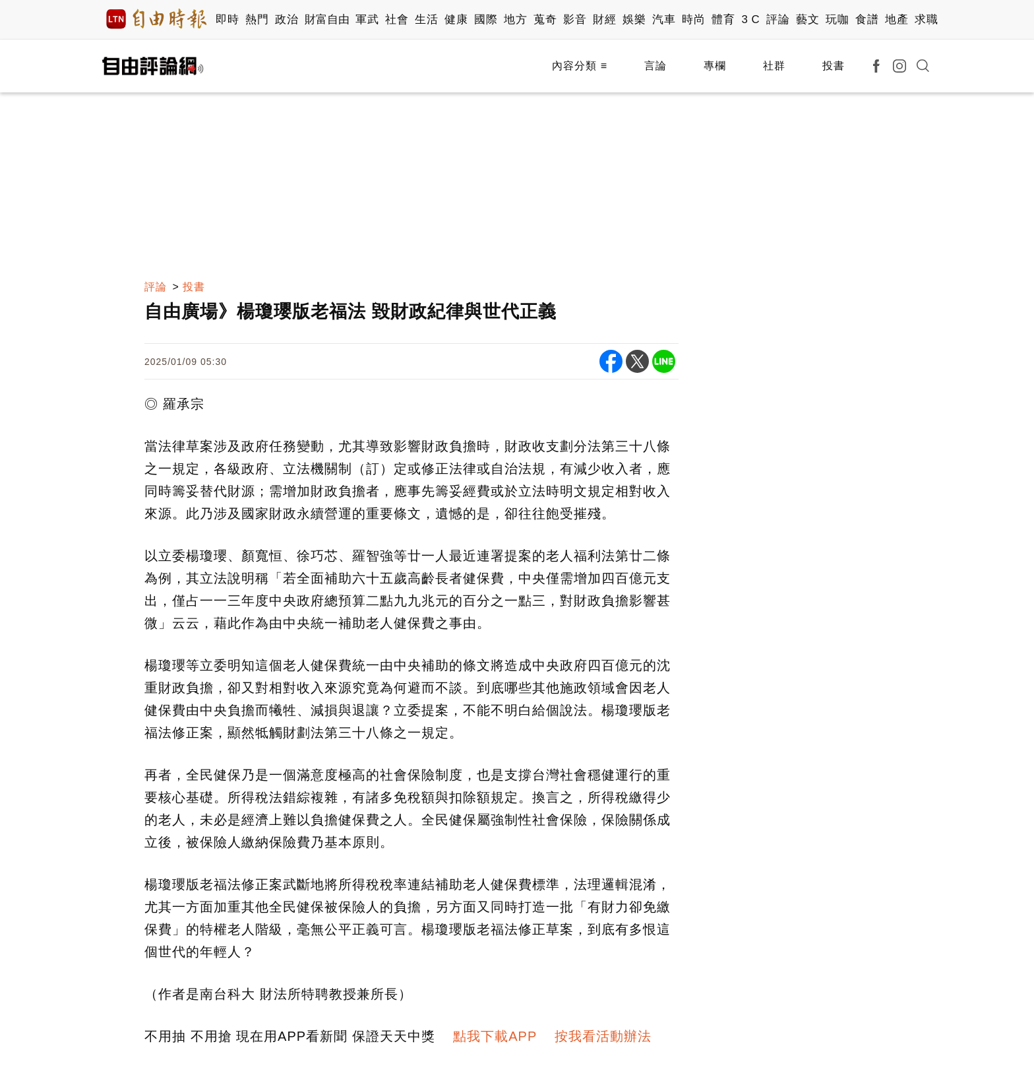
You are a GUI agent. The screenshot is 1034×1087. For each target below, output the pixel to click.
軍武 (367, 19)
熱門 (256, 19)
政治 (286, 19)
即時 (227, 19)
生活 (426, 19)
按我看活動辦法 (603, 1036)
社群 (774, 65)
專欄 (715, 65)
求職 (926, 19)
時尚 (693, 19)
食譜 (866, 19)
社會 (396, 19)
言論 (655, 65)
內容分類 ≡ (579, 65)
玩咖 (837, 19)
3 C (750, 19)
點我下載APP (495, 1036)
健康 (456, 19)
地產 (896, 19)
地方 (515, 19)
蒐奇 (545, 19)
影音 (574, 19)
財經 (604, 19)
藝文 (807, 19)
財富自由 (327, 19)
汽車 (663, 19)
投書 (833, 65)
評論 (777, 19)
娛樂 (634, 19)
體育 (723, 19)
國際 (485, 19)
